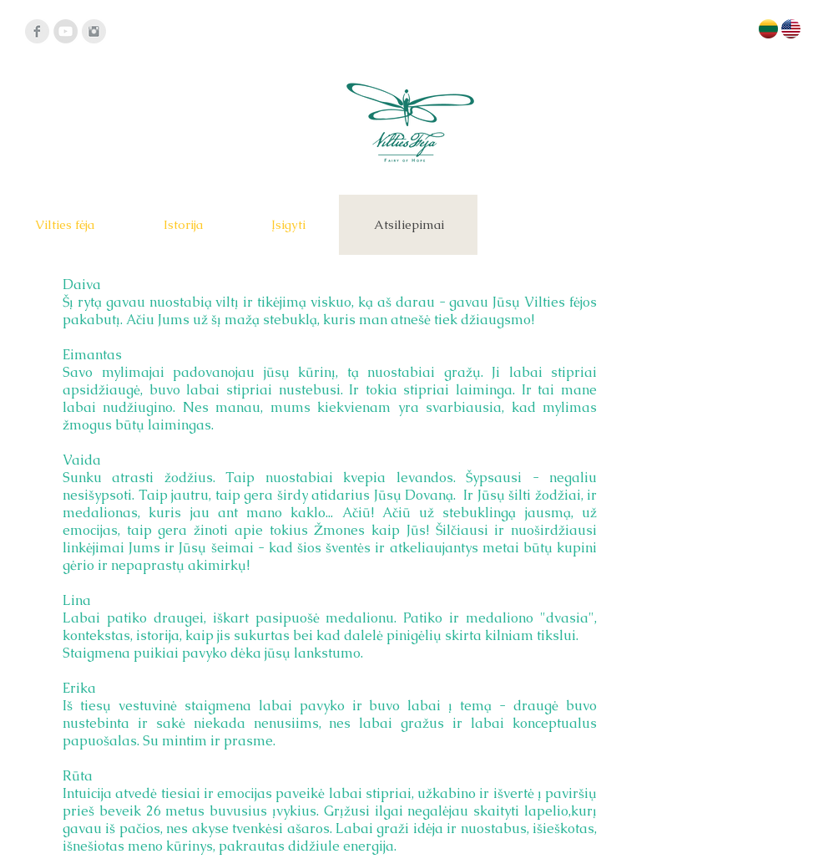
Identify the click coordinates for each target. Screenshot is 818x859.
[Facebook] (37, 31)
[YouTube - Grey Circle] (65, 31)
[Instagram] (94, 31)
